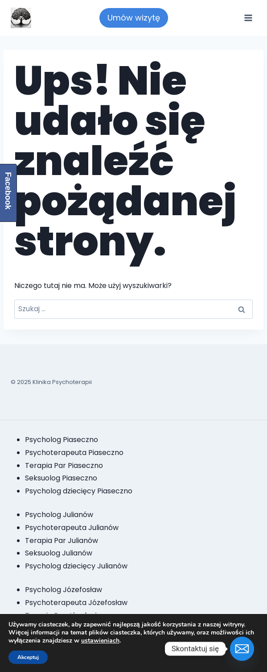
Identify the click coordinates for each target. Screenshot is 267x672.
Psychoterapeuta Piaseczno (74, 452)
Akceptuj (28, 657)
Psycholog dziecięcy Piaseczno (78, 491)
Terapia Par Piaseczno (64, 465)
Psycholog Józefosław (63, 589)
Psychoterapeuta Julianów (72, 527)
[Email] (242, 649)
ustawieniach (100, 641)
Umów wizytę (133, 17)
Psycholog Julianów (59, 514)
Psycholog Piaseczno (61, 439)
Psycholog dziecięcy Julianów (76, 566)
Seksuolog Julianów (58, 553)
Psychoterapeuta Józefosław (76, 602)
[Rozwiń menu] (248, 18)
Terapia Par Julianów (61, 540)
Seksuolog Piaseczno (61, 478)
